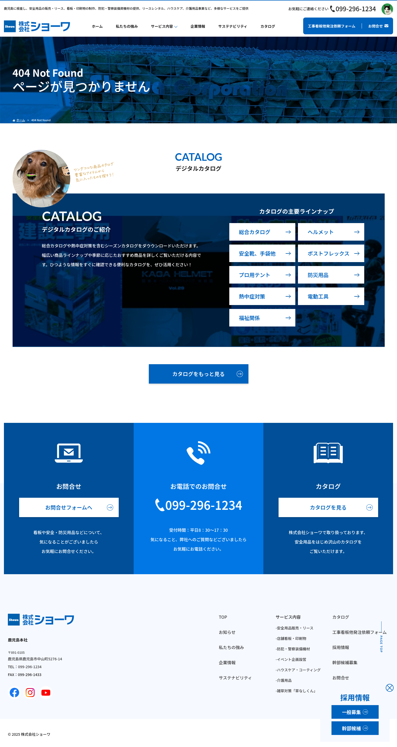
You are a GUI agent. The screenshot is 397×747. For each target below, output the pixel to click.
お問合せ (340, 677)
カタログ (267, 26)
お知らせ (227, 632)
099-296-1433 (29, 674)
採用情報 (340, 647)
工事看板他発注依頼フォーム (359, 632)
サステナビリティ (232, 26)
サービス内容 (162, 26)
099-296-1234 (356, 8)
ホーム (97, 26)
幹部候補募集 (344, 662)
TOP (223, 617)
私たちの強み (127, 26)
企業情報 (198, 26)
